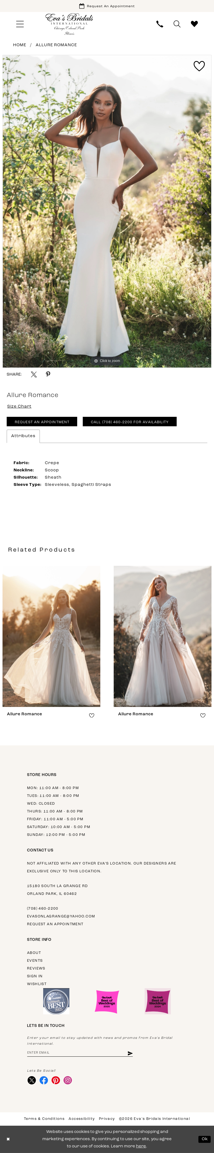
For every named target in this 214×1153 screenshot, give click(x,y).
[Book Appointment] (107, 6)
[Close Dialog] (8, 1139)
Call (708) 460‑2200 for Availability (130, 422)
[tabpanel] (107, 211)
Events (35, 961)
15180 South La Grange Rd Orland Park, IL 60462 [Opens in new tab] (57, 890)
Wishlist (37, 984)
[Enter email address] (80, 1053)
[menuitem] (20, 24)
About (34, 953)
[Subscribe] (130, 1053)
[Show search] (177, 24)
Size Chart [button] (19, 407)
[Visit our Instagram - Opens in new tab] (67, 1080)
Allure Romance (56, 45)
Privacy (107, 1119)
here (141, 1146)
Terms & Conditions (44, 1119)
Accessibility (82, 1119)
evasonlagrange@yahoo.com (61, 916)
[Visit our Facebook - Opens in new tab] (43, 1080)
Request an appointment (55, 924)
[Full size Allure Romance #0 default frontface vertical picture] (107, 211)
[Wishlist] (194, 24)
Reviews (36, 968)
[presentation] (51, 636)
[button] (20, 24)
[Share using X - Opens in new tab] (34, 374)
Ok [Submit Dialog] (205, 1139)
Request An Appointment (42, 422)
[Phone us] (160, 24)
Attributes (23, 436)
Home (19, 45)
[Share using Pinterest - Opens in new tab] (48, 374)
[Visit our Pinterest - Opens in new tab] (55, 1080)
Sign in (35, 976)
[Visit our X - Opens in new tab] (31, 1080)
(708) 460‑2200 (43, 908)
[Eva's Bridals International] (69, 24)
